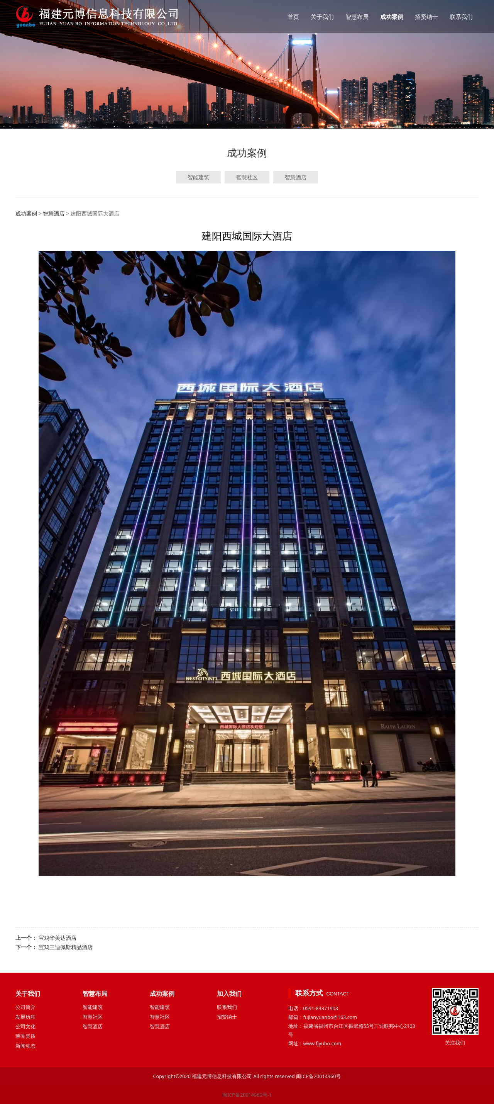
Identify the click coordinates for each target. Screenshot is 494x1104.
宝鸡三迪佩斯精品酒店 (66, 947)
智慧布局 (357, 16)
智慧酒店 (295, 177)
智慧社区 (247, 177)
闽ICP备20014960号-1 (247, 1095)
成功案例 (391, 16)
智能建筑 (198, 177)
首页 (293, 16)
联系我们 (461, 16)
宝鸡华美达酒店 (57, 937)
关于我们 (322, 16)
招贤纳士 (426, 16)
